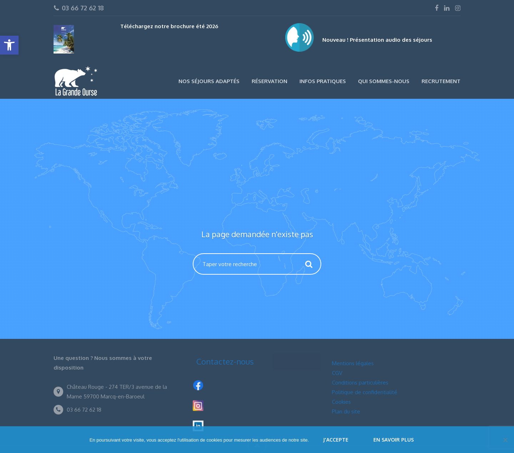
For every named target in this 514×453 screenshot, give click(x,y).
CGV (337, 373)
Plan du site (346, 411)
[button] (9, 45)
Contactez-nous (225, 361)
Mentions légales (353, 363)
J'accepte (335, 440)
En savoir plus (393, 440)
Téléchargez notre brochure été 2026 (169, 26)
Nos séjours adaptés (209, 81)
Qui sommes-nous (383, 81)
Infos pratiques (322, 81)
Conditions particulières (360, 382)
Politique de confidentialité (364, 392)
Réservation (269, 81)
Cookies (341, 401)
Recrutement (441, 81)
